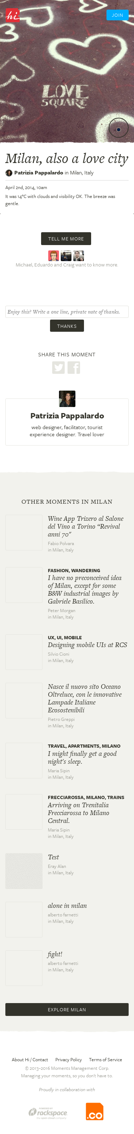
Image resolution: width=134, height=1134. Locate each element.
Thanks (67, 326)
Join (117, 15)
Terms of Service (105, 1059)
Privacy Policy (68, 1059)
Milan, (82, 172)
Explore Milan (67, 1009)
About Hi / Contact (30, 1059)
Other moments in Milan (67, 501)
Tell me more (66, 238)
